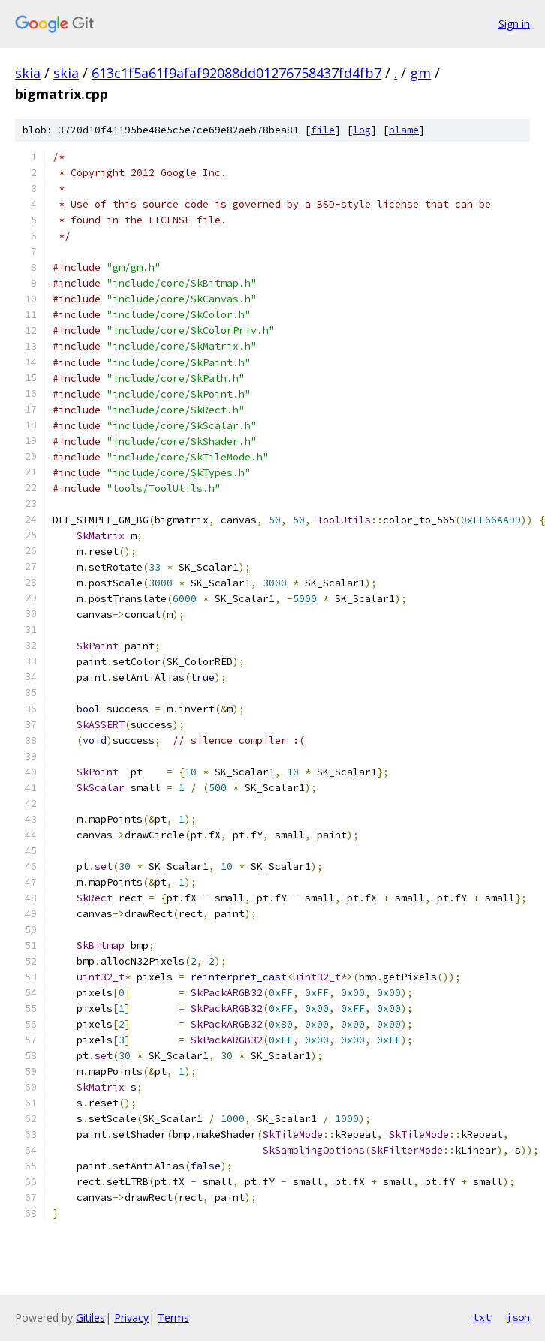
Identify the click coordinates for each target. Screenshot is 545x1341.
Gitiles (90, 1317)
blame (404, 130)
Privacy (131, 1317)
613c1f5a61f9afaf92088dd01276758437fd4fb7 (236, 73)
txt (482, 1317)
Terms (173, 1317)
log (362, 130)
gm (420, 73)
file (323, 130)
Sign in (514, 23)
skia (28, 73)
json (518, 1317)
